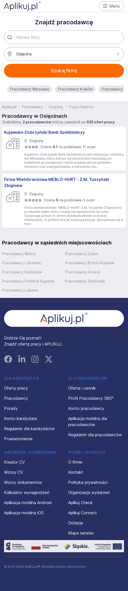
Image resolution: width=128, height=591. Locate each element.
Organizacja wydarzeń (89, 492)
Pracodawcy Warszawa (29, 89)
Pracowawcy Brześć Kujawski (89, 263)
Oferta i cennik (82, 388)
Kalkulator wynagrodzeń (26, 492)
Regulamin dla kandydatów (29, 428)
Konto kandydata (20, 418)
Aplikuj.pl (9, 107)
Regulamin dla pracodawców (95, 434)
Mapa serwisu (81, 533)
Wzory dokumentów (23, 482)
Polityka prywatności (87, 482)
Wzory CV (13, 472)
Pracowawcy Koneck (82, 272)
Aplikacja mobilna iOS (24, 512)
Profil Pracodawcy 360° (91, 398)
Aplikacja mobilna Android (28, 502)
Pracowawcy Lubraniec (21, 263)
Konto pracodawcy (86, 408)
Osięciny (56, 107)
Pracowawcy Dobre (81, 254)
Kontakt (75, 472)
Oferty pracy (16, 388)
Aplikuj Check (80, 502)
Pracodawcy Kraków (75, 89)
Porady (11, 408)
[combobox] (64, 37)
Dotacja (75, 522)
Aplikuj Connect (82, 512)
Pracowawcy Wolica (18, 254)
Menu (111, 6)
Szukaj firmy (64, 70)
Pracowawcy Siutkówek (85, 281)
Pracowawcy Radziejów (22, 272)
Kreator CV (14, 462)
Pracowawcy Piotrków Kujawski (28, 281)
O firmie (75, 462)
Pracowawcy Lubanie (20, 290)
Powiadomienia (18, 438)
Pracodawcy (32, 107)
